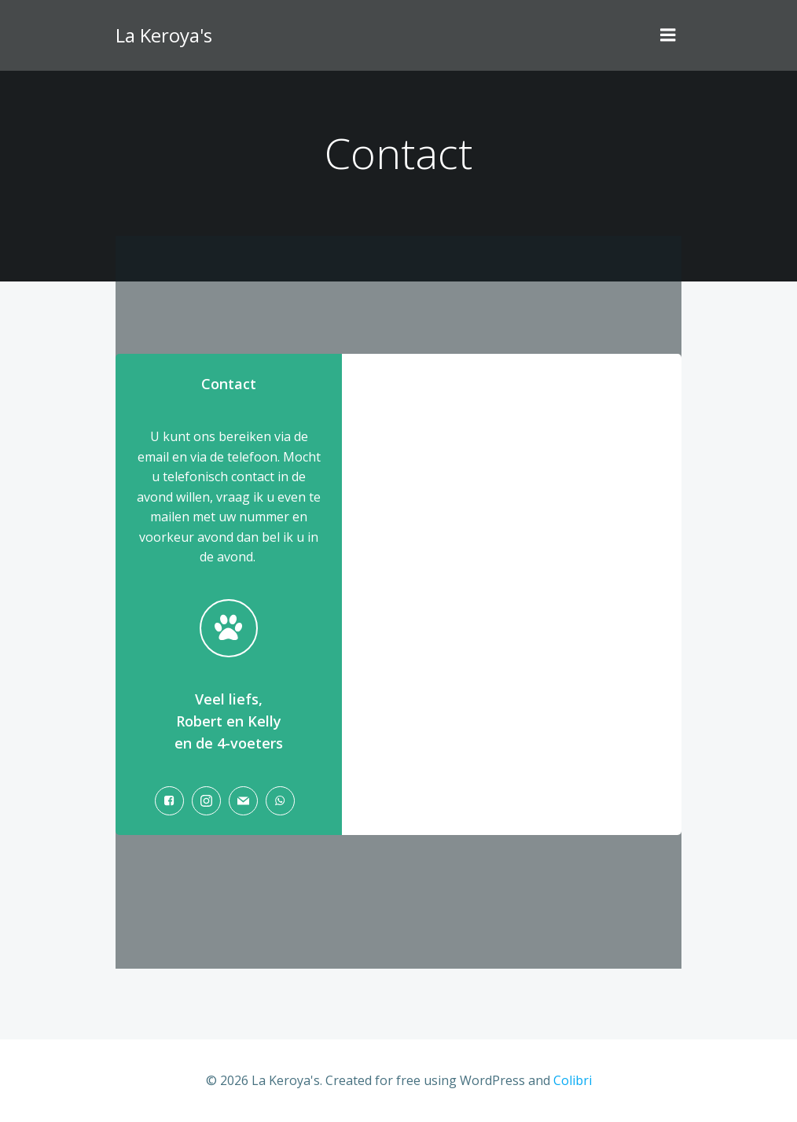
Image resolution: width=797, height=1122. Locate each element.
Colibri (572, 1080)
